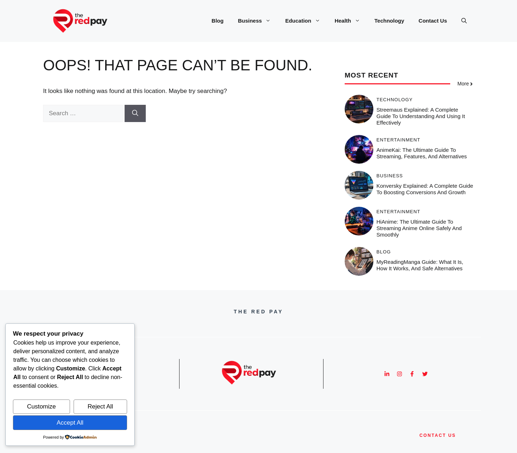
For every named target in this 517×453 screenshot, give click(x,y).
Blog (217, 21)
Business (258, 21)
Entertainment (398, 139)
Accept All (70, 422)
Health (351, 21)
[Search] (135, 113)
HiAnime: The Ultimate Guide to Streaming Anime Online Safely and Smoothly (419, 228)
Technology (389, 21)
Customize (41, 406)
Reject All (100, 406)
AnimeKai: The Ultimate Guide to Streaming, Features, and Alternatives (422, 153)
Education (306, 21)
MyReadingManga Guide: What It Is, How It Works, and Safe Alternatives (420, 265)
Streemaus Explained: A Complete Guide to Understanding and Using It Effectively (421, 116)
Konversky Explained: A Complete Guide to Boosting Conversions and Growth (425, 189)
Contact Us (433, 21)
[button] (464, 21)
